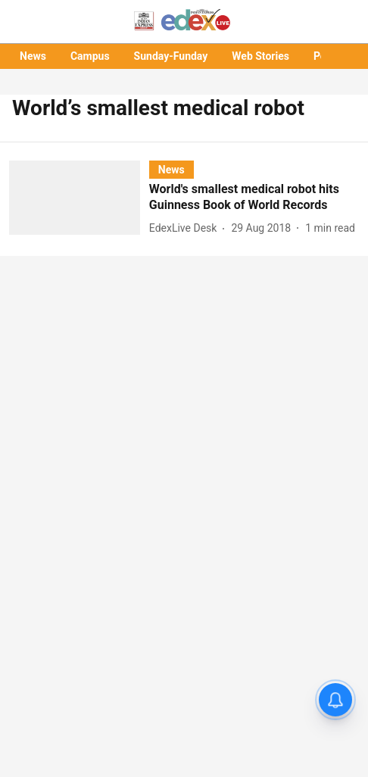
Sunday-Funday (171, 56)
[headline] (254, 198)
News (33, 56)
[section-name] (171, 169)
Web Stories (260, 56)
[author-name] (186, 228)
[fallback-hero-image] (79, 199)
